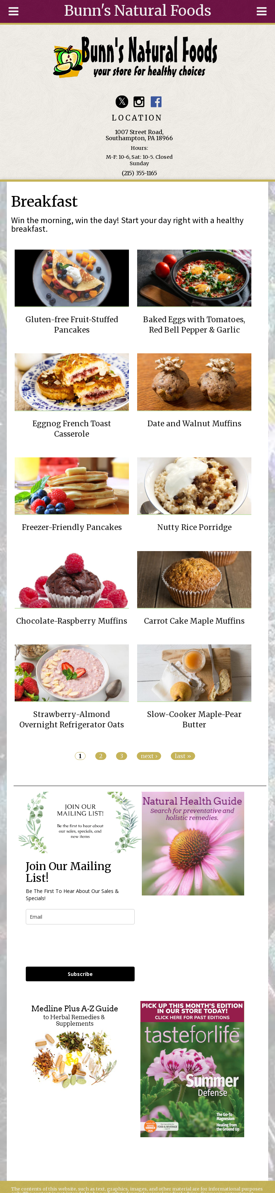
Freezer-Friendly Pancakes (72, 527)
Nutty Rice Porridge (194, 527)
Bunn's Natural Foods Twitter (122, 101)
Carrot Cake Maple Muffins (194, 621)
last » (183, 756)
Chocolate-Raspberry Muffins (71, 621)
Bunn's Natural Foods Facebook (156, 101)
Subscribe (80, 974)
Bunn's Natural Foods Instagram (139, 101)
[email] (80, 916)
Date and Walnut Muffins (194, 423)
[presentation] (80, 945)
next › (149, 756)
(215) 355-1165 (139, 173)
